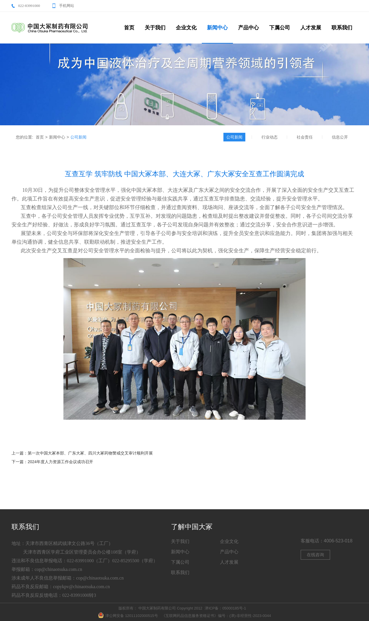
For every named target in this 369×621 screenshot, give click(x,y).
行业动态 (269, 137)
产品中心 (248, 28)
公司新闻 (78, 137)
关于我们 (155, 28)
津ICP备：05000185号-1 (225, 608)
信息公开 (340, 137)
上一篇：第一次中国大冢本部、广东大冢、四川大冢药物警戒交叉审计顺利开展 (82, 453)
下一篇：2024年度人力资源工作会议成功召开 (52, 461)
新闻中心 (217, 28)
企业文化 (186, 28)
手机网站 (66, 5)
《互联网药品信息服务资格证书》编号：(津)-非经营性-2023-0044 (216, 616)
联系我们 (342, 28)
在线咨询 (315, 554)
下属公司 (279, 28)
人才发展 (310, 28)
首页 (129, 28)
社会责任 (305, 137)
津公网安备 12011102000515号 (128, 616)
